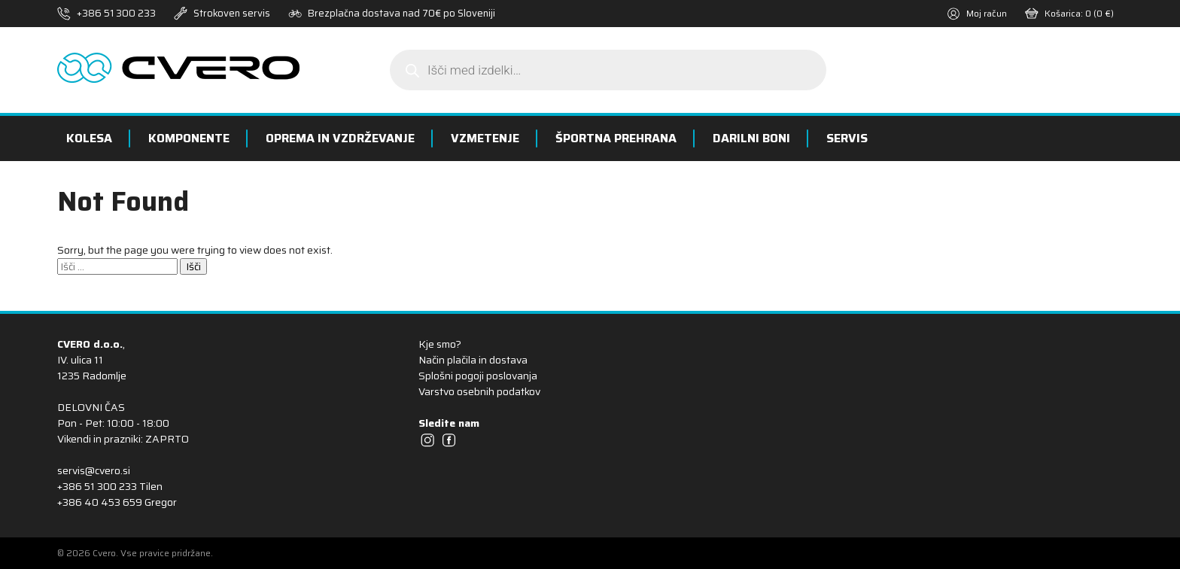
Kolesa (89, 138)
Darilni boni (751, 138)
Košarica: (1069, 13)
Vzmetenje (485, 138)
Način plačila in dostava (473, 359)
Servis (847, 138)
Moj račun (977, 13)
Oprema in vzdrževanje (340, 138)
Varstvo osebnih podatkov (479, 391)
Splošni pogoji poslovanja (477, 375)
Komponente (189, 138)
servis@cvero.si (93, 470)
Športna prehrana (616, 138)
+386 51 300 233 (116, 13)
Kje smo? (439, 344)
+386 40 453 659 (99, 502)
